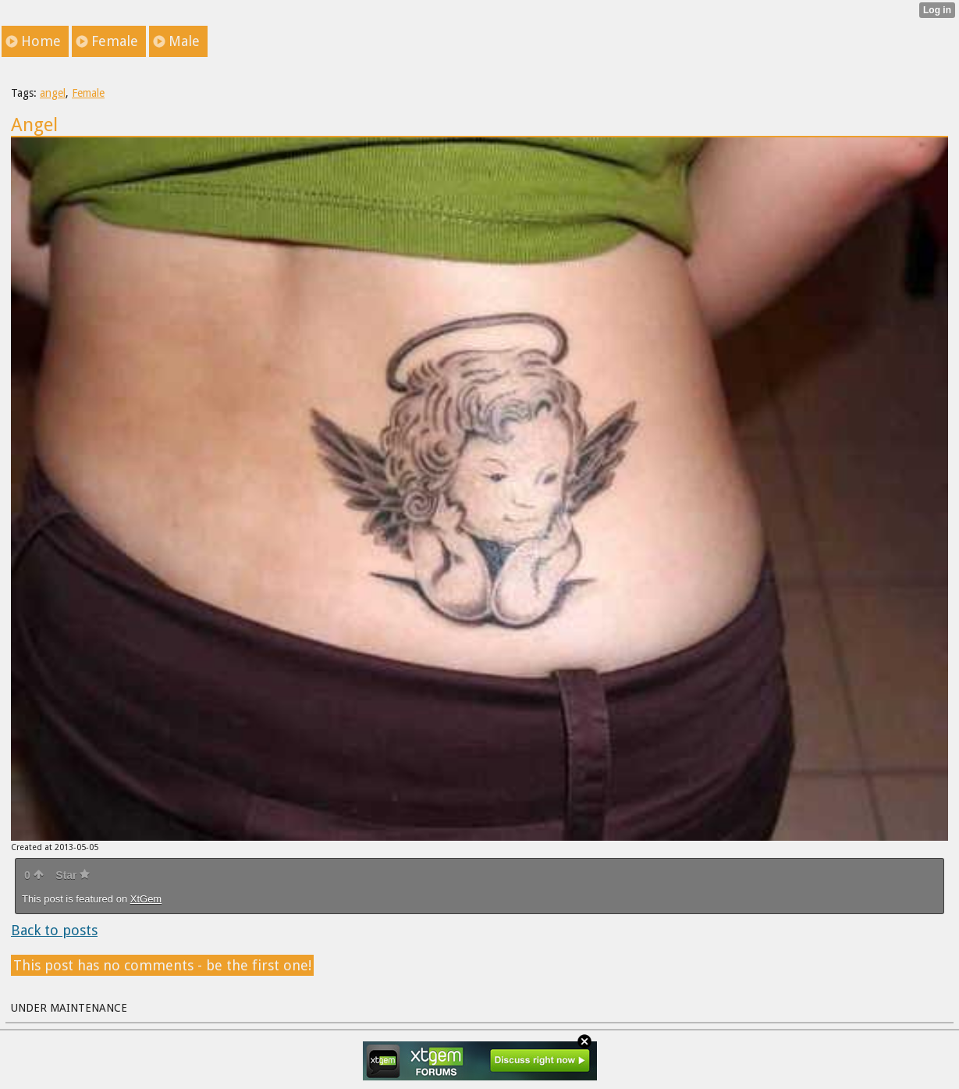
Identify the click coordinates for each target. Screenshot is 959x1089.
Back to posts (54, 930)
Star (72, 875)
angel (53, 93)
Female (88, 93)
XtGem (146, 899)
